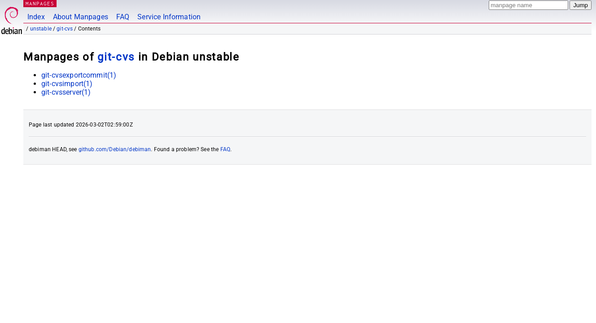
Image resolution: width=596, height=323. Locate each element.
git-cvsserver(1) (66, 92)
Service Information (169, 17)
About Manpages (80, 17)
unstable (41, 29)
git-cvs (65, 29)
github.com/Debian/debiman (115, 149)
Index (36, 17)
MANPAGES (40, 3)
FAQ (122, 17)
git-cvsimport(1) (66, 83)
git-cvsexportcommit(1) (78, 75)
